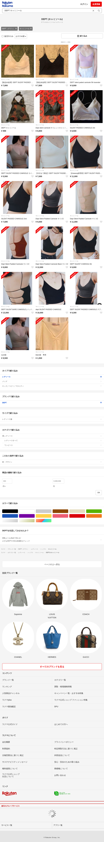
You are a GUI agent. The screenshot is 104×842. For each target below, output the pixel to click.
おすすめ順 (21, 36)
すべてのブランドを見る (52, 667)
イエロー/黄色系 (51, 516)
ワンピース (53, 445)
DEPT (52, 403)
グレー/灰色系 (51, 511)
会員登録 (96, 4)
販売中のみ (7, 36)
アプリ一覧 (57, 825)
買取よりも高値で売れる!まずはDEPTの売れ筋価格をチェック (52, 539)
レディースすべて (53, 441)
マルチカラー (51, 521)
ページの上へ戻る (52, 564)
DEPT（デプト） (9, 29)
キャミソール (26, 29)
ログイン (84, 4)
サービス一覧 (6, 825)
